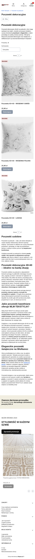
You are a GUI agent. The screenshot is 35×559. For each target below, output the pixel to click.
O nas (3, 548)
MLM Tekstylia (5, 10)
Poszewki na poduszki (17, 10)
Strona (15, 55)
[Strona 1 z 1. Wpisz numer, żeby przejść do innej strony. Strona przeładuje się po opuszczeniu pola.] (18, 56)
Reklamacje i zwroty (7, 513)
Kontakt (3, 549)
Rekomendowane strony (8, 551)
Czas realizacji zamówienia (9, 507)
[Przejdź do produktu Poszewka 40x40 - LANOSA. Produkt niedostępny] (17, 195)
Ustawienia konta (6, 540)
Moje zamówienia (6, 536)
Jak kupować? (5, 520)
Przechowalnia (5, 538)
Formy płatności (6, 509)
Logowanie (4, 534)
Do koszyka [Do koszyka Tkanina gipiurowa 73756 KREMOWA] (8, 486)
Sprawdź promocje (11, 432)
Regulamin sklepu (6, 526)
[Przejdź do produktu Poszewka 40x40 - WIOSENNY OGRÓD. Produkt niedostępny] (17, 81)
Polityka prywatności (7, 524)
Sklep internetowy (15, 556)
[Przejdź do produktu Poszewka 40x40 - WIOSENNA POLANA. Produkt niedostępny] (17, 138)
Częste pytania (6, 522)
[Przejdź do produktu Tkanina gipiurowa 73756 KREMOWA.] (18, 455)
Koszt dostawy (5, 511)
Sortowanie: (5, 46)
